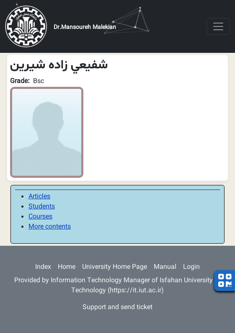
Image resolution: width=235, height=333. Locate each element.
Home (66, 267)
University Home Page (114, 267)
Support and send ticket (117, 307)
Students (41, 207)
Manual (165, 267)
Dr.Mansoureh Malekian (85, 27)
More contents (49, 227)
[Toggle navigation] (218, 26)
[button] (46, 132)
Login (191, 267)
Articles (39, 197)
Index (43, 267)
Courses (40, 217)
